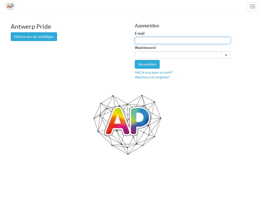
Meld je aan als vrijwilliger (34, 36)
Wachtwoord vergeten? (152, 77)
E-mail (140, 33)
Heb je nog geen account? (154, 72)
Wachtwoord (145, 48)
